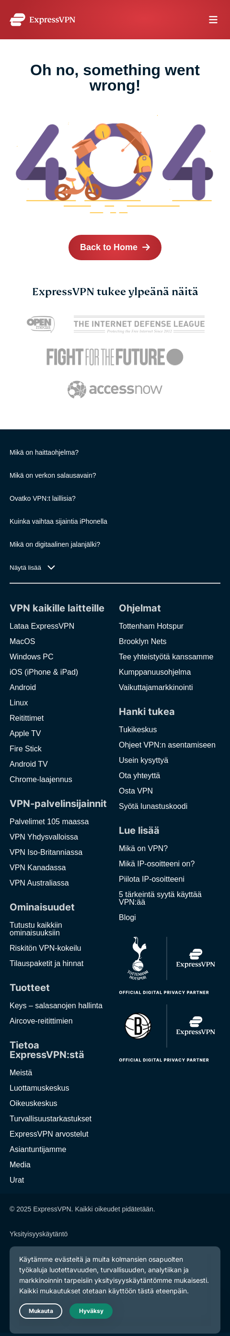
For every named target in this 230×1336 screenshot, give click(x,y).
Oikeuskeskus (34, 1103)
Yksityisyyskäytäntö (39, 1234)
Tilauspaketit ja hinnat (46, 963)
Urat (17, 1180)
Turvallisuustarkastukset (51, 1119)
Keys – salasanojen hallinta (56, 1006)
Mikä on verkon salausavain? (53, 475)
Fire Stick (26, 749)
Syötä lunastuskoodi (153, 806)
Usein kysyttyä (143, 760)
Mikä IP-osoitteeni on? (157, 864)
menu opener (213, 20)
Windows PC (32, 657)
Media (20, 1165)
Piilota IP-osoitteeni (151, 879)
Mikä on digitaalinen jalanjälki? (55, 544)
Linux (19, 703)
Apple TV (25, 733)
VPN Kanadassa (38, 868)
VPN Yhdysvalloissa (44, 837)
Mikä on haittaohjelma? (44, 452)
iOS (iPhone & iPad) (44, 672)
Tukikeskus (138, 730)
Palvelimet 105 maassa (49, 822)
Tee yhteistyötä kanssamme (166, 657)
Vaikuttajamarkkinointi (156, 687)
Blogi (127, 917)
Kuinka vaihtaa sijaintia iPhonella (58, 521)
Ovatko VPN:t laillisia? (43, 498)
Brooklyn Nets (143, 641)
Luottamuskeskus (39, 1088)
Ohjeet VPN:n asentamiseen (167, 745)
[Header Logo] (42, 20)
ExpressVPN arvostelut (49, 1134)
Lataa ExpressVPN (42, 626)
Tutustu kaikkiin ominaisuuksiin (36, 929)
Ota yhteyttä (139, 776)
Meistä (21, 1073)
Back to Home (109, 247)
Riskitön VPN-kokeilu (45, 948)
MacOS (22, 641)
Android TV (29, 764)
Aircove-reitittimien (41, 1021)
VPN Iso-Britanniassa (46, 852)
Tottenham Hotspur (151, 626)
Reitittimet (27, 718)
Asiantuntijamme (38, 1149)
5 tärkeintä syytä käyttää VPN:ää (160, 898)
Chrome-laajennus (41, 779)
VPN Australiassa (39, 883)
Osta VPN (136, 791)
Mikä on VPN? (143, 848)
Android (23, 687)
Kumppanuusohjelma (155, 672)
